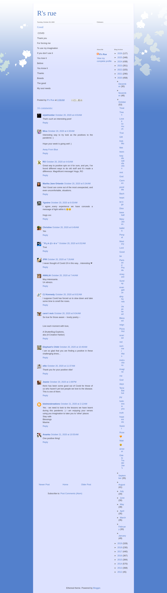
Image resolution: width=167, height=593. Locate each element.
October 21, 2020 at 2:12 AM (74, 404)
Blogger (96, 588)
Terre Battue (121, 390)
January (122, 536)
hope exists (121, 419)
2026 (120, 53)
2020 (120, 78)
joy (120, 397)
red (120, 342)
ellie (45, 366)
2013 (120, 568)
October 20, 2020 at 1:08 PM (63, 382)
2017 (120, 551)
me (120, 376)
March (123, 517)
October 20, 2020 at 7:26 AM (61, 259)
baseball (121, 213)
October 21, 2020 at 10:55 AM (65, 434)
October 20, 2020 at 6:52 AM (72, 243)
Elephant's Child (51, 347)
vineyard (121, 275)
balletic (121, 229)
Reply (45, 123)
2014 (120, 564)
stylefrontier (49, 115)
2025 (120, 57)
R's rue (46, 13)
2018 (120, 547)
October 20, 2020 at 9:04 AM (67, 313)
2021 (120, 74)
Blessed (122, 319)
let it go (121, 203)
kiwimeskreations (51, 404)
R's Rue (103, 54)
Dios (121, 208)
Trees (121, 113)
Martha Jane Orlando (53, 183)
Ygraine (46, 202)
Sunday (121, 282)
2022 (120, 70)
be (120, 256)
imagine (121, 370)
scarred (121, 336)
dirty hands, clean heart (122, 305)
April (122, 511)
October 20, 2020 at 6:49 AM (65, 227)
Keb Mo (121, 142)
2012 (120, 572)
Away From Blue (50, 149)
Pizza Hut (122, 330)
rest (121, 172)
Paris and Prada (121, 265)
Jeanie (46, 382)
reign (121, 325)
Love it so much (121, 124)
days (121, 384)
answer (121, 450)
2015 (120, 560)
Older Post (86, 484)
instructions (122, 362)
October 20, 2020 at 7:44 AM (64, 275)
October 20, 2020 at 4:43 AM (60, 162)
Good (122, 252)
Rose (121, 432)
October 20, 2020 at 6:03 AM (64, 202)
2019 (120, 543)
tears (121, 152)
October (122, 102)
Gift (121, 137)
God (121, 176)
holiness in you (122, 405)
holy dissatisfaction (121, 162)
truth (121, 413)
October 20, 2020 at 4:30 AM (61, 131)
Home (65, 484)
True (121, 133)
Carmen (122, 181)
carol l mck (48, 313)
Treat (121, 108)
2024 (120, 61)
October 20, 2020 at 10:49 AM (73, 347)
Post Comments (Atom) (71, 493)
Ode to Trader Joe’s (122, 461)
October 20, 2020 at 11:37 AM (61, 366)
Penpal (121, 236)
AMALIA (47, 275)
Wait (121, 440)
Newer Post (44, 484)
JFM (45, 259)
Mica (45, 131)
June (122, 498)
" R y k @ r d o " (51, 243)
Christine (47, 227)
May (122, 504)
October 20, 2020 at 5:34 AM (77, 183)
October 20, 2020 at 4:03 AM (68, 115)
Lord (121, 248)
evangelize (121, 290)
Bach (121, 194)
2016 (120, 555)
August (122, 485)
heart (121, 198)
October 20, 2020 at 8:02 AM (68, 294)
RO (44, 162)
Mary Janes (122, 221)
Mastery (121, 242)
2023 (120, 65)
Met (121, 148)
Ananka (46, 434)
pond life (121, 188)
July (122, 491)
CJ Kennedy (49, 294)
